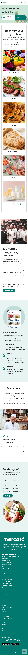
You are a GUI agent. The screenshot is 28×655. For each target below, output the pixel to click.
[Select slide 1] (11, 455)
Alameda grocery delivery (7, 558)
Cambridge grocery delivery (7, 570)
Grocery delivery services (7, 607)
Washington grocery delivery (7, 594)
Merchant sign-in (5, 609)
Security (3, 632)
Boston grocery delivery (6, 562)
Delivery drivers (5, 605)
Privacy (3, 626)
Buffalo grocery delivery (6, 568)
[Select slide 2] (13, 455)
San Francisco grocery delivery (8, 587)
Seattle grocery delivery (6, 592)
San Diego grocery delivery (7, 585)
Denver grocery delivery (6, 575)
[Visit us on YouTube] (18, 640)
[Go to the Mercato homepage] (6, 2)
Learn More (9, 291)
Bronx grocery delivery (6, 564)
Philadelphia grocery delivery (7, 581)
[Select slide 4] (17, 455)
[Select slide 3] (15, 455)
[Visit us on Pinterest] (11, 640)
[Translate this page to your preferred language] (25, 2)
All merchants (5, 601)
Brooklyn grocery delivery (7, 566)
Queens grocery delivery (6, 583)
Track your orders (5, 622)
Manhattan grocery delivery (7, 579)
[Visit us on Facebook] (3, 640)
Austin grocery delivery (6, 560)
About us (4, 611)
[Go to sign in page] (21, 2)
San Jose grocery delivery (7, 589)
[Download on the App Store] (6, 644)
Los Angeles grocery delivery (7, 577)
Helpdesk (4, 624)
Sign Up (7, 496)
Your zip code (9, 16)
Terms (3, 628)
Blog (3, 630)
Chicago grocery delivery (7, 573)
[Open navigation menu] (1, 2)
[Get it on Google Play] (15, 644)
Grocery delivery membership (8, 620)
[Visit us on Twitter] (7, 640)
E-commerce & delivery (6, 603)
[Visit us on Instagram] (14, 640)
